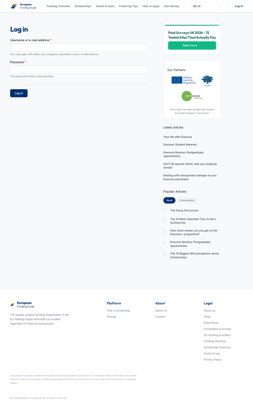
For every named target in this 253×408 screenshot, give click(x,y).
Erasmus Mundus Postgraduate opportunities (183, 154)
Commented (186, 200)
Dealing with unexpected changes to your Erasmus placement (190, 177)
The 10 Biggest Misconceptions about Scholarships (194, 255)
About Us (161, 310)
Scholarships (83, 6)
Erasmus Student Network (180, 144)
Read (170, 200)
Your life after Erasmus (177, 136)
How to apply (151, 6)
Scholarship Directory (217, 347)
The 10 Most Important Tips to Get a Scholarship (193, 220)
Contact (160, 316)
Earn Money (171, 6)
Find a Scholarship (118, 310)
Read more (192, 45)
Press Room (211, 322)
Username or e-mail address (31, 40)
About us (209, 310)
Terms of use (212, 353)
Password (18, 62)
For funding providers (217, 335)
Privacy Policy (212, 359)
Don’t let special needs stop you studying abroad (190, 165)
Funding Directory (215, 341)
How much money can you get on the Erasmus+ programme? (193, 232)
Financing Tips (128, 6)
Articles (111, 316)
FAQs (207, 316)
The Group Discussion (184, 210)
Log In (239, 6)
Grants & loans (105, 6)
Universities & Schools (217, 328)
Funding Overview (58, 6)
